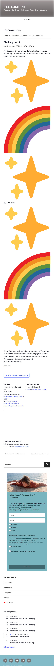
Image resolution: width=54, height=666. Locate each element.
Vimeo (6, 598)
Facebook (8, 583)
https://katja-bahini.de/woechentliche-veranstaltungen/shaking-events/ (14, 403)
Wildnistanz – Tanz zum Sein (19, 636)
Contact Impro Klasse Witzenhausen (15, 454)
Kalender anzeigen (9, 647)
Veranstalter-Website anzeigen (36, 389)
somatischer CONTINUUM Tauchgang (22, 619)
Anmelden (27, 567)
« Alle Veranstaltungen (12, 30)
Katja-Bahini (14, 7)
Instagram (8, 588)
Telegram (7, 593)
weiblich (14, 525)
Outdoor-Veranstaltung (11, 396)
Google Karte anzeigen (21, 446)
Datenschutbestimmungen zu (17, 542)
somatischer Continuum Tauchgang (22, 643)
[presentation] (24, 559)
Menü (27, 19)
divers (13, 531)
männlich (14, 527)
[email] (27, 520)
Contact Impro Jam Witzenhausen (40, 454)
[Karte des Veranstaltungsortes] (27, 425)
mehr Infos (7, 366)
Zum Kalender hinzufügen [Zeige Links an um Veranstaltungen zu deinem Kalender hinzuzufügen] (17, 375)
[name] (27, 515)
